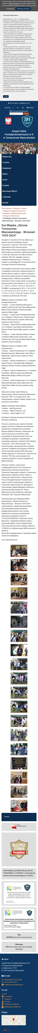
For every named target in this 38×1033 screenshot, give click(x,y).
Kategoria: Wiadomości (11, 216)
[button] (2, 148)
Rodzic (4, 174)
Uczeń (4, 180)
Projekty (5, 185)
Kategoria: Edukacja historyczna (14, 211)
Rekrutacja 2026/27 (9, 191)
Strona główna (13, 103)
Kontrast (30, 107)
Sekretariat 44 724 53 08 (12, 980)
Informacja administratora (19, 111)
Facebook (6, 999)
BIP (4, 994)
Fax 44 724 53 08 (9, 982)
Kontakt (5, 203)
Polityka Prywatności (10, 1004)
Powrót (6, 817)
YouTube (6, 1002)
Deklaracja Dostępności (11, 1007)
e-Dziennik (7, 996)
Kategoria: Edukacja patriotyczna (14, 213)
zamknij (6, 96)
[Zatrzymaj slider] (19, 152)
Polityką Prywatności (15, 3)
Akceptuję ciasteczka (23, 8)
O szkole (5, 162)
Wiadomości (7, 157)
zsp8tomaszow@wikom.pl (12, 985)
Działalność (6, 168)
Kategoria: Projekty (20, 208)
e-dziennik (6, 197)
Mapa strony (25, 103)
